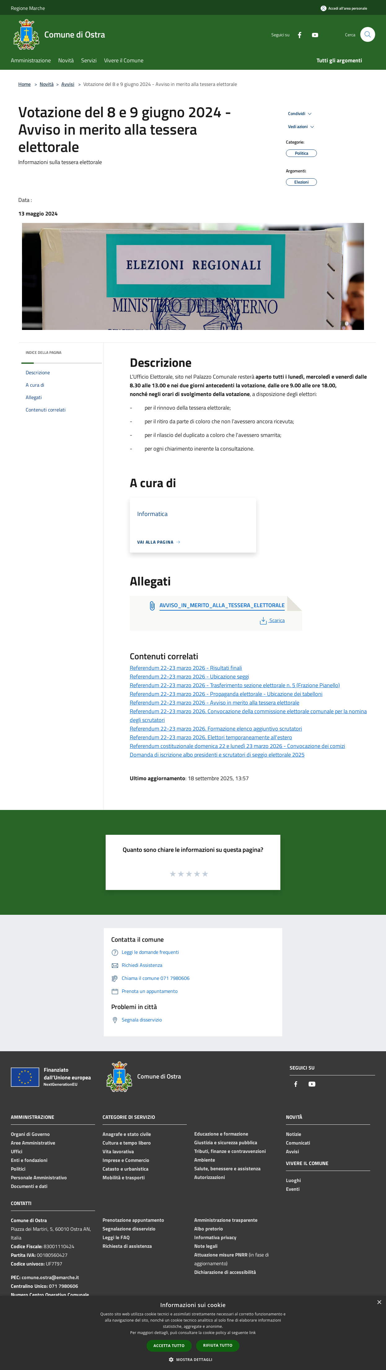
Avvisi (67, 84)
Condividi (301, 114)
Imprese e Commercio (126, 1160)
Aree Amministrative (33, 1142)
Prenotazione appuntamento (133, 1220)
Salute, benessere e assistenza (227, 1168)
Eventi (293, 1189)
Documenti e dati (29, 1186)
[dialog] (193, 1333)
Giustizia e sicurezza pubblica (225, 1142)
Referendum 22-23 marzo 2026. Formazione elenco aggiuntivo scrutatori (216, 728)
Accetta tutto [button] (169, 1345)
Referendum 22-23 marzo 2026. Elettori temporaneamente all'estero (211, 737)
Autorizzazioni (209, 1177)
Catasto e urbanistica (125, 1168)
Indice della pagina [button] (43, 352)
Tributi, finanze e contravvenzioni (230, 1151)
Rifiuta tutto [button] (218, 1345)
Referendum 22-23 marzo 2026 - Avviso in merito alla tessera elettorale (214, 702)
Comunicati (298, 1142)
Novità (47, 84)
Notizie (293, 1134)
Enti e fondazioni (29, 1160)
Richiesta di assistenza (127, 1246)
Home (24, 84)
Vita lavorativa (118, 1151)
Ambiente (204, 1159)
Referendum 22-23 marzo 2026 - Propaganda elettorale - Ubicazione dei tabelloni (226, 694)
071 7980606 (63, 1286)
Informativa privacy (215, 1237)
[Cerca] (367, 34)
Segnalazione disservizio (129, 1228)
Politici (18, 1168)
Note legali (205, 1246)
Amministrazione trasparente (225, 1220)
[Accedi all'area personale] (344, 8)
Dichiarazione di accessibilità (225, 1272)
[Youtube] (312, 34)
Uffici (16, 1151)
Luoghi (293, 1180)
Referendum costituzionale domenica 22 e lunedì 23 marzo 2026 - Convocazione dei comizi (237, 746)
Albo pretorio (208, 1228)
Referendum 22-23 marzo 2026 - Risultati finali (186, 668)
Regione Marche (28, 8)
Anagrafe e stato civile (127, 1134)
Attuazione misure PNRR (221, 1254)
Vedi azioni (302, 127)
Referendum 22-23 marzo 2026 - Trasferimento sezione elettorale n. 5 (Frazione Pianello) (235, 685)
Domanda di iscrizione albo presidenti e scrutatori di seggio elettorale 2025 (217, 754)
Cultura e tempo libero (127, 1142)
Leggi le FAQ (116, 1237)
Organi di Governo (30, 1134)
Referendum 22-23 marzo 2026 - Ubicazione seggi (189, 676)
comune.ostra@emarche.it (50, 1277)
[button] (193, 1359)
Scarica (271, 620)
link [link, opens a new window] (252, 1332)
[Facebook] (297, 34)
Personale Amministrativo (39, 1177)
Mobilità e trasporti (124, 1177)
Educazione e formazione (221, 1133)
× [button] (379, 1302)
